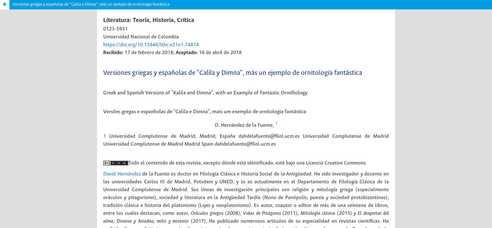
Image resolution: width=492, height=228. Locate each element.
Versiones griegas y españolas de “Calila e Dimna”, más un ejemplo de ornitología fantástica (91, 4)
